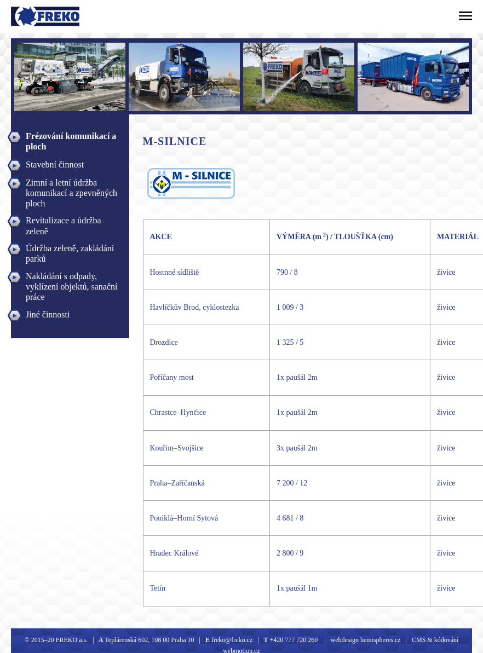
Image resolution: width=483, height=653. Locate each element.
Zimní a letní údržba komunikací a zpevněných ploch (71, 184)
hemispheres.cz (380, 640)
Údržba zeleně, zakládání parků (70, 250)
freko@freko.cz (231, 640)
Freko (26, 16)
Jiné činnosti (48, 314)
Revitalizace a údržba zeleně (63, 222)
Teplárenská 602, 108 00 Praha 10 (149, 640)
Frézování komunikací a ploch (71, 137)
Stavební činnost (55, 164)
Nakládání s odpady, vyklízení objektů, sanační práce (72, 277)
